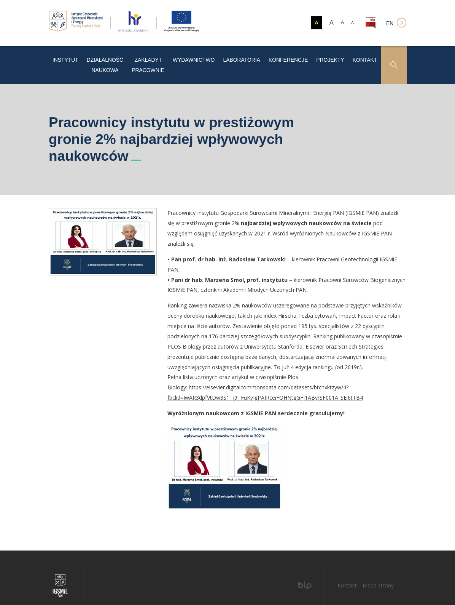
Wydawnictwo (219, 57)
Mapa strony (378, 569)
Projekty (336, 57)
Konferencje (299, 57)
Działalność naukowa (109, 57)
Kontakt (366, 57)
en (389, 23)
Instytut (64, 57)
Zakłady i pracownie (169, 57)
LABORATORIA (260, 57)
